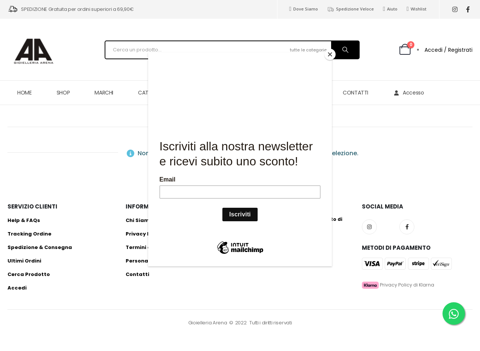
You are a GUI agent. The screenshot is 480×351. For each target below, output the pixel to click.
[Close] (330, 54)
